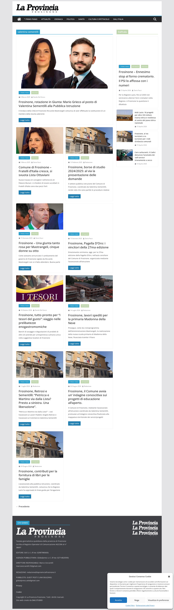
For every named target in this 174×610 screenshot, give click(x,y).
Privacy (19, 585)
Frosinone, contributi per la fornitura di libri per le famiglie (38, 475)
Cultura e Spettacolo (98, 19)
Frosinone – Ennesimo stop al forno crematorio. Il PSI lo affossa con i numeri (136, 78)
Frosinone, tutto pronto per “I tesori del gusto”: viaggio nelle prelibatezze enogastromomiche (40, 321)
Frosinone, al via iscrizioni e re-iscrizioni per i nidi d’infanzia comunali (143, 137)
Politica (70, 19)
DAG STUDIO (37, 600)
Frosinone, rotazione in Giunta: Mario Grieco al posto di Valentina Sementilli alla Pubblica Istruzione (58, 104)
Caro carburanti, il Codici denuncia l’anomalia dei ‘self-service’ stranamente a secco (145, 156)
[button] (169, 576)
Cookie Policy (130, 605)
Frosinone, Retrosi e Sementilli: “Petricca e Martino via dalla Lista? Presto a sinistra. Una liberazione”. (35, 399)
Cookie (19, 592)
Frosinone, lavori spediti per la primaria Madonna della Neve (88, 319)
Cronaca (58, 19)
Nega (136, 600)
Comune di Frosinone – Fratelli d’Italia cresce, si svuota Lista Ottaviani (35, 171)
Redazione (88, 162)
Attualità (45, 19)
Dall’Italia (118, 19)
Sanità (81, 19)
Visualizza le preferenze (158, 600)
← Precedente (22, 506)
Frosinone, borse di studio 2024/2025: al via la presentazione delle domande (86, 173)
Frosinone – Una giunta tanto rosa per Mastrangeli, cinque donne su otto (39, 247)
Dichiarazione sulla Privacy (145, 605)
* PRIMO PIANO (30, 19)
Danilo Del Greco (39, 97)
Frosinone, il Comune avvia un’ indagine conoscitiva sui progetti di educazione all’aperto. (87, 397)
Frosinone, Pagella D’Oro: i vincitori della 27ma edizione (88, 245)
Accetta (118, 600)
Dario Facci (37, 162)
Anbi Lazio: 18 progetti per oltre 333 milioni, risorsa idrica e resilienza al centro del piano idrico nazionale (145, 117)
